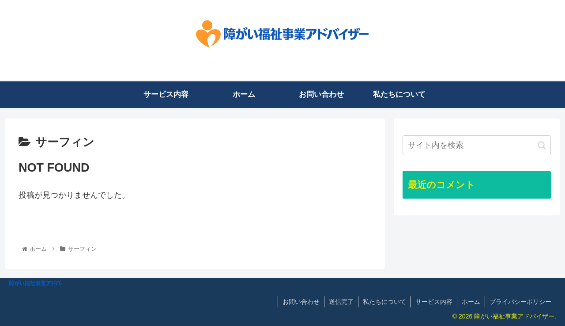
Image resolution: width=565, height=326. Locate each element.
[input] (477, 145)
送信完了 (341, 301)
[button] (542, 145)
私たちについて (384, 301)
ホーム (471, 301)
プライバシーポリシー (520, 301)
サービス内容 (433, 301)
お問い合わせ (301, 301)
